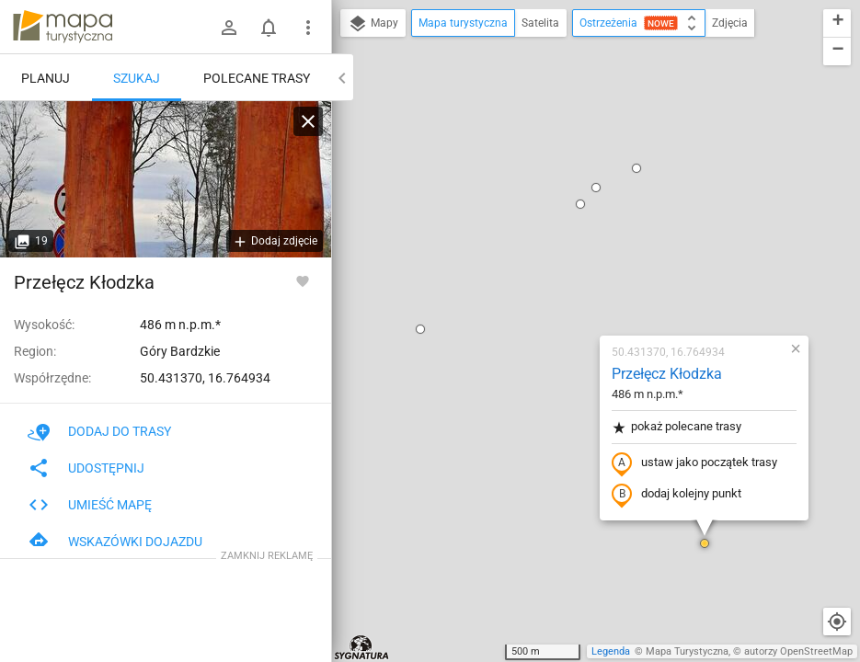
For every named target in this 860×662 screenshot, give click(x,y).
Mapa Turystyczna (687, 651)
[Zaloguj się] (229, 27)
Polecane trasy (256, 78)
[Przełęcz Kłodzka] (165, 179)
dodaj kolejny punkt (568, 282)
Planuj (45, 78)
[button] (596, 331)
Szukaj (136, 78)
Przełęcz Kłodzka (558, 161)
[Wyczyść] (308, 121)
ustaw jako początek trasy (586, 251)
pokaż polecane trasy (568, 215)
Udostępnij (86, 468)
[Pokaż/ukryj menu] (308, 27)
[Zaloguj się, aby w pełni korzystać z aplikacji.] (302, 280)
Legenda (610, 651)
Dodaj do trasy (99, 431)
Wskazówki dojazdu (115, 542)
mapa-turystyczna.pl (62, 26)
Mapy (373, 24)
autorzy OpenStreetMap (798, 651)
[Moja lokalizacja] (837, 621)
